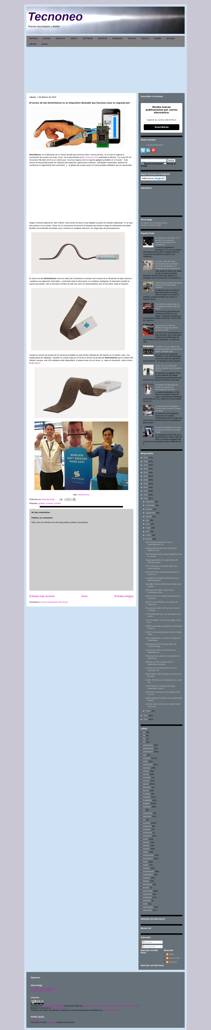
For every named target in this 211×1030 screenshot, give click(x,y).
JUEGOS (32, 44)
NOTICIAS (170, 39)
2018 (146, 487)
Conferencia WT (91, 157)
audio (145, 761)
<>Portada (35, 1020)
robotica (146, 868)
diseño (146, 784)
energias (146, 797)
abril (148, 531)
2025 (146, 461)
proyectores (148, 858)
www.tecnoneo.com (59, 1008)
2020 (146, 480)
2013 (146, 719)
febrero (149, 539)
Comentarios (148, 946)
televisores (147, 894)
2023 (146, 469)
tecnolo (146, 887)
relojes (146, 865)
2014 (146, 715)
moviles (57, 503)
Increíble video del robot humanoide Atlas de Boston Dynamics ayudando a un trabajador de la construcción (167, 264)
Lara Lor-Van (174, 958)
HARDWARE (117, 39)
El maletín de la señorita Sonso (44, 989)
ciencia (146, 771)
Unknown (173, 962)
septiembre (150, 513)
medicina (147, 829)
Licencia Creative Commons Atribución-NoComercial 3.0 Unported (111, 1006)
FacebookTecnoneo (155, 145)
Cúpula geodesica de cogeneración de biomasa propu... (161, 561)
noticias (146, 849)
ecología (146, 794)
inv (144, 819)
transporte (147, 897)
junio (148, 524)
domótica (147, 787)
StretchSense (83, 495)
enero (148, 711)
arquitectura (148, 751)
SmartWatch (148, 875)
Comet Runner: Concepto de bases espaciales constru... (160, 687)
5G (144, 735)
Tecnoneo (55, 16)
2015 (146, 498)
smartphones (148, 871)
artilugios (147, 758)
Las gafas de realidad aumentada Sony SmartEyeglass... (161, 579)
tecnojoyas (147, 884)
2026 (146, 457)
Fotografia (147, 800)
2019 (146, 484)
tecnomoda (147, 891)
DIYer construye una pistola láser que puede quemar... (161, 567)
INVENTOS (102, 39)
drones (146, 790)
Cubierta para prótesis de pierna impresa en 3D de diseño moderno (168, 285)
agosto (149, 516)
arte (144, 755)
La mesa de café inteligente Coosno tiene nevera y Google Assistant (168, 408)
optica (145, 852)
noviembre (150, 505)
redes (145, 862)
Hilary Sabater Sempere (53, 1006)
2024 (146, 465)
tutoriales (147, 900)
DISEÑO (157, 39)
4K (144, 732)
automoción (148, 765)
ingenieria (147, 816)
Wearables (147, 910)
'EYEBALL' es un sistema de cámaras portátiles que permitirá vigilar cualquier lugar (168, 349)
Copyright (51, 1022)
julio (147, 520)
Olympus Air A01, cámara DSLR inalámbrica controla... (158, 663)
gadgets (41, 503)
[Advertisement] (105, 68)
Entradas (147, 942)
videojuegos (148, 907)
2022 (146, 472)
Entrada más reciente (42, 596)
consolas (146, 777)
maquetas (147, 826)
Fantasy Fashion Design (151, 225)
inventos (49, 503)
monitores (147, 836)
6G (144, 739)
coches (146, 774)
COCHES (46, 39)
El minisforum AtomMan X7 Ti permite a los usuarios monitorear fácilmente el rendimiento (167, 241)
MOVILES (132, 39)
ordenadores (148, 855)
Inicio (84, 596)
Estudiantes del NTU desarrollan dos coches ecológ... (160, 645)
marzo (148, 535)
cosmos (146, 781)
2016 (146, 495)
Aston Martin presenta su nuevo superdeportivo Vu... (158, 543)
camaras (146, 768)
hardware (147, 807)
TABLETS (145, 39)
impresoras (147, 813)
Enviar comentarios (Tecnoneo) (54, 602)
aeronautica (148, 745)
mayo (148, 528)
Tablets (146, 881)
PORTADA (33, 39)
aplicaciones (148, 748)
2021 (146, 476)
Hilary (171, 954)
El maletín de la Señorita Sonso (154, 223)
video (145, 904)
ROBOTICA (60, 39)
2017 (146, 491)
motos (145, 839)
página (37, 363)
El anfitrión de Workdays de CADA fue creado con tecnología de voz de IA (166, 387)
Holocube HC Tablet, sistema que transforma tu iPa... (159, 591)
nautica (146, 845)
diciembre (150, 502)
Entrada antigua (124, 596)
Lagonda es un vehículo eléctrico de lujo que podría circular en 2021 (166, 327)
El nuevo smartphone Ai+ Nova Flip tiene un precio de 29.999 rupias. (168, 429)
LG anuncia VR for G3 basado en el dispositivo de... (160, 651)
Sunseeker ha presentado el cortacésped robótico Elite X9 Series (167, 306)
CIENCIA (74, 39)
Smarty (45, 44)
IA (144, 810)
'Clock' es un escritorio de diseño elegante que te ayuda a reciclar (168, 368)
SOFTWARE (88, 39)
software (146, 878)
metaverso (147, 833)
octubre (149, 509)
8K (144, 742)
